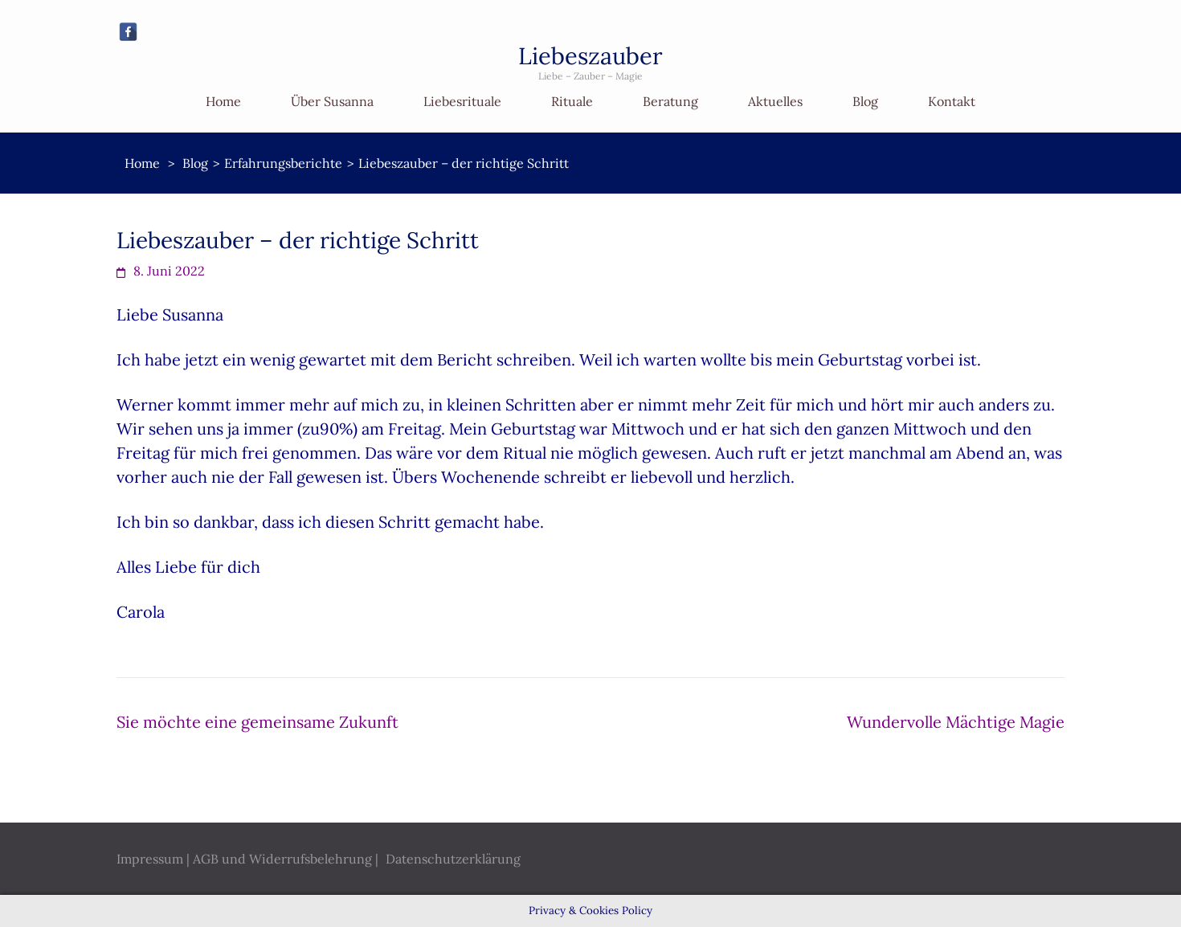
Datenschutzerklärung (453, 859)
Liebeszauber (590, 56)
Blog (865, 101)
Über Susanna (332, 101)
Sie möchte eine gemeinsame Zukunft (257, 722)
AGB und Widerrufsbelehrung (282, 859)
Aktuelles (775, 101)
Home (223, 101)
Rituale (572, 101)
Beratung (670, 101)
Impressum (149, 859)
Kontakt (951, 101)
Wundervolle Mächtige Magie (956, 722)
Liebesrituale (462, 101)
